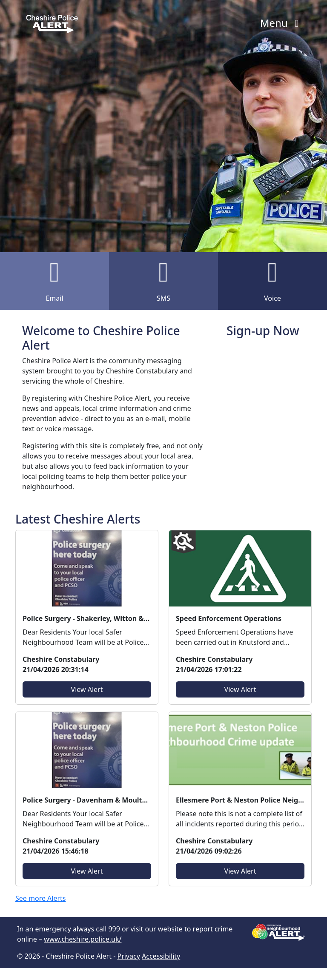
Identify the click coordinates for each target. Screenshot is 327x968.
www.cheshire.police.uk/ (82, 939)
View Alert (87, 689)
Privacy (128, 956)
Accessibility (161, 956)
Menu (281, 23)
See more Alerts (40, 898)
